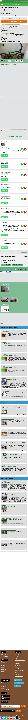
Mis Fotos (6, 284)
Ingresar (16, 1)
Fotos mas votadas (19, 676)
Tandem (2, 671)
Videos (4, 693)
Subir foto (18, 680)
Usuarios (4, 701)
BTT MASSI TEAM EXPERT (8, 506)
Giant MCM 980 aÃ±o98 (7, 482)
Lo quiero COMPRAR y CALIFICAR (14, 21)
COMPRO (3, 682)
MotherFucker (5, 208)
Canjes (3, 402)
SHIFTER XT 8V (5, 331)
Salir (18, 710)
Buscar (2, 688)
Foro (2, 4)
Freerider (3, 672)
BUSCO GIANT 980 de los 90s (8, 379)
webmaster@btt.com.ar (22, 715)
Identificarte (24, 252)
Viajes (16, 658)
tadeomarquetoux (6, 160)
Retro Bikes (17, 668)
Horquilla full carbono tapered (8, 355)
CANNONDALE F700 (6, 391)
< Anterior (1, 96)
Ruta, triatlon (18, 665)
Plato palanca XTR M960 (7, 430)
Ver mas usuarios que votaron (8, 64)
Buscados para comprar (9, 327)
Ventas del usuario (17, 264)
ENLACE (8, 272)
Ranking (16, 672)
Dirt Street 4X (18, 661)
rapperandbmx (5, 184)
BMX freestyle (18, 663)
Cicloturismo (5, 698)
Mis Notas (6, 304)
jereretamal (4, 141)
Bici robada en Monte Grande (8, 530)
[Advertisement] (14, 80)
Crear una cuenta (24, 1)
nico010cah (4, 222)
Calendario (3, 669)
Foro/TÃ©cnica (4, 654)
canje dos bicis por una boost (8, 466)
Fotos (8, 4)
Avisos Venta (16, 4)
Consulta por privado (14, 18)
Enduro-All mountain (19, 670)
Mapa (12, 710)
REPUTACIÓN (22, 269)
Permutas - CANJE (5, 689)
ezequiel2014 (4, 240)
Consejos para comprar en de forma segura (11, 24)
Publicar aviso (19, 683)
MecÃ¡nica (3, 663)
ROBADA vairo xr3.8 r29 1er (8, 542)
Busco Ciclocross (5, 343)
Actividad (5, 262)
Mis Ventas (6, 295)
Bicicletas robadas (7, 478)
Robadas (3, 665)
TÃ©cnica (3, 662)
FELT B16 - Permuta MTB (7, 419)
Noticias (2, 667)
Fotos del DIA (18, 674)
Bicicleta (4, 659)
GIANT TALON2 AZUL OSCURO (9, 518)
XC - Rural (17, 654)
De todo (16, 667)
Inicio (6, 710)
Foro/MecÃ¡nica (4, 656)
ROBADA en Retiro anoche (8, 494)
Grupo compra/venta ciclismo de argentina (12, 407)
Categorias (3, 686)
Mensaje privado (6, 264)
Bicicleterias (5, 696)
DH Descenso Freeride (20, 660)
